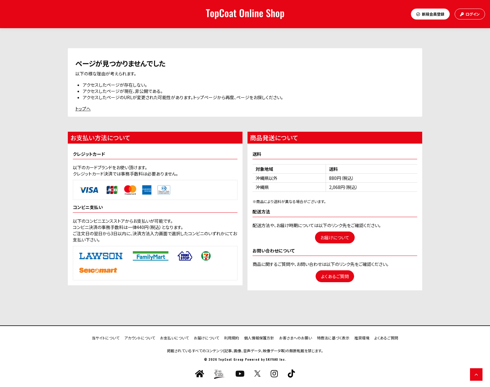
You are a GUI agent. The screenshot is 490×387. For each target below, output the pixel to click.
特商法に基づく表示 (333, 337)
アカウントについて (139, 337)
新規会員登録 (430, 14)
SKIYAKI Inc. (276, 359)
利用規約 (231, 337)
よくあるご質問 (335, 276)
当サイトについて (105, 337)
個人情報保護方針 (259, 337)
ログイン (470, 14)
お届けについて (334, 237)
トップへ (83, 108)
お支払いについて (174, 337)
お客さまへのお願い (295, 337)
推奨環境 (361, 337)
